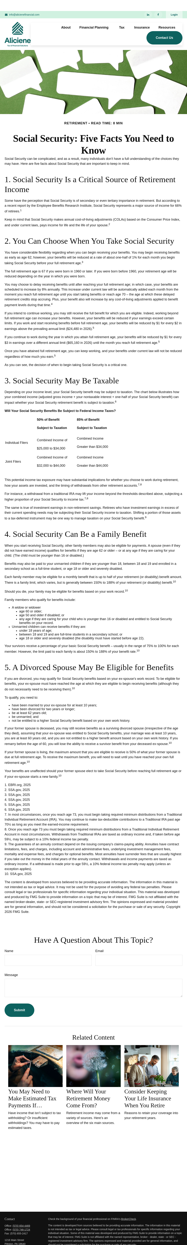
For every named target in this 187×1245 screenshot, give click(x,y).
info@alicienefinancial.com (22, 3)
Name (9, 940)
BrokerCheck (128, 1208)
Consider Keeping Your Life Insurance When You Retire (147, 1087)
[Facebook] (158, 3)
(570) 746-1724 (21, 1218)
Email (99, 940)
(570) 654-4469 (21, 1214)
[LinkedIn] (148, 3)
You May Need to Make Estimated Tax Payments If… (32, 1087)
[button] (66, 16)
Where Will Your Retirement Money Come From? (88, 1087)
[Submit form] (19, 999)
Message (11, 964)
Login (174, 3)
